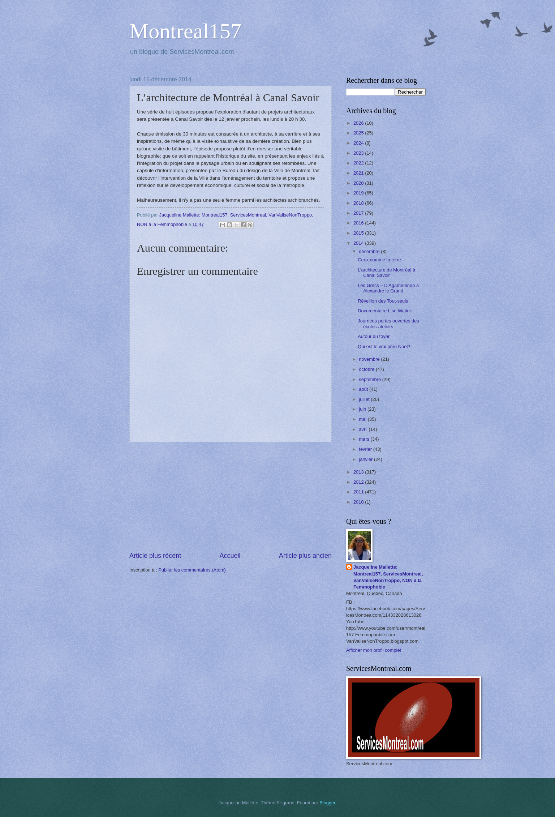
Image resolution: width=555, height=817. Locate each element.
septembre (370, 379)
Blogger (327, 802)
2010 (359, 502)
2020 (359, 183)
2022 (359, 163)
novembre (370, 359)
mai (363, 419)
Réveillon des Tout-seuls (383, 301)
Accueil (229, 555)
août (364, 389)
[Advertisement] (230, 497)
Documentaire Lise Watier (384, 310)
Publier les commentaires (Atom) (192, 570)
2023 (359, 153)
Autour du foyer (374, 336)
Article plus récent (155, 555)
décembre (370, 251)
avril (364, 429)
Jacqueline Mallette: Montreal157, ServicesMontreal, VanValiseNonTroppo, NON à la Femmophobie (388, 576)
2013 (359, 472)
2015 (359, 233)
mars (364, 439)
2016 (359, 223)
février (366, 449)
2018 (359, 203)
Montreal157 (185, 31)
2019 (359, 193)
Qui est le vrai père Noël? (384, 346)
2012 (359, 482)
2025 (359, 133)
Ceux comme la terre (379, 259)
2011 (359, 492)
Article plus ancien (305, 555)
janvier (366, 459)
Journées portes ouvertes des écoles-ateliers (388, 323)
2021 (359, 173)
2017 (359, 213)
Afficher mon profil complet (373, 650)
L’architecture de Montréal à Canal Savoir (386, 272)
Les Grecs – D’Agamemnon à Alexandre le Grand (388, 288)
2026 (359, 123)
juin (363, 409)
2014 (359, 243)
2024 (359, 143)
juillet (365, 399)
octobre (367, 369)
